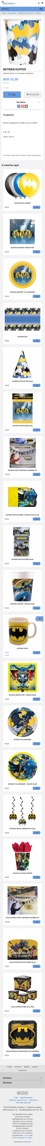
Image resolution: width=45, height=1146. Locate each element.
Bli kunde (18, 1067)
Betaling (26, 1067)
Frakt (16, 1098)
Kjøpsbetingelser (26, 1098)
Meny (5, 9)
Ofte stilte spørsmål (23, 1103)
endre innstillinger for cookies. (22, 1138)
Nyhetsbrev (33, 1100)
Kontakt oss (22, 1070)
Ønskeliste (33, 94)
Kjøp (12, 94)
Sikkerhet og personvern (18, 1100)
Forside (4, 13)
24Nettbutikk (27, 1142)
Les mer (27, 1135)
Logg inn (35, 1067)
